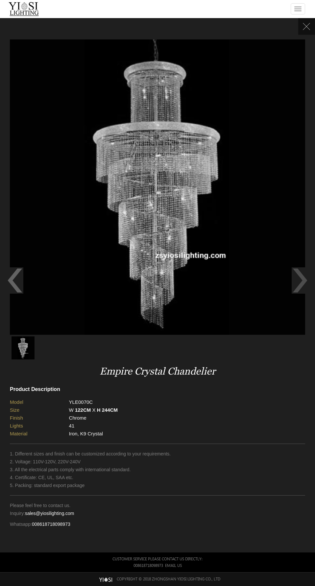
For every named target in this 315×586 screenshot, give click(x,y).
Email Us (173, 565)
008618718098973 (51, 524)
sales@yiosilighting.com (49, 513)
